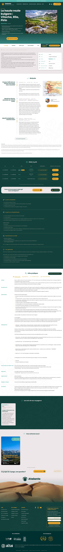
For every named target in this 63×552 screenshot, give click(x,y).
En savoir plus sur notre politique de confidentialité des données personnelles (54, 526)
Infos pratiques (31, 45)
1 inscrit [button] (31, 175)
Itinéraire (13, 45)
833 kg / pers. (51, 67)
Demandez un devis (52, 105)
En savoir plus (43, 0)
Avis (38, 45)
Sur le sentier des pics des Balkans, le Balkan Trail (10, 457)
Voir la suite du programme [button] (20, 138)
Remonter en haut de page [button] (31, 467)
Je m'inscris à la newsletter (54, 523)
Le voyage (6, 45)
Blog (43, 4)
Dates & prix (21, 45)
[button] (52, 58)
